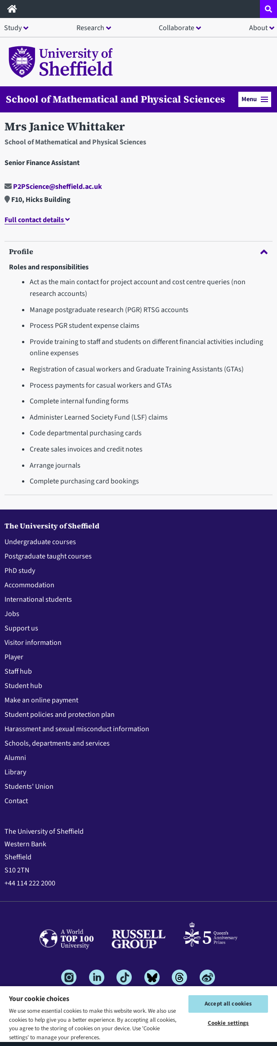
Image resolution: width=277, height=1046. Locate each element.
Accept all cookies (228, 1004)
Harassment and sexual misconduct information (76, 729)
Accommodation (29, 585)
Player (13, 657)
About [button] (258, 28)
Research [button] (90, 28)
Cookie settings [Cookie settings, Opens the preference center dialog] (228, 1023)
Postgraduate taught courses (48, 556)
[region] (138, 1015)
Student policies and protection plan (59, 715)
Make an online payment (41, 700)
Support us (21, 628)
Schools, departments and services (57, 743)
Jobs (11, 614)
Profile (138, 251)
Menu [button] (254, 99)
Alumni (15, 758)
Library (15, 772)
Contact (16, 801)
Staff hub (18, 671)
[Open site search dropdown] (268, 9)
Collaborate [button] (176, 28)
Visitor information (33, 643)
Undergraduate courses (40, 542)
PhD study (19, 571)
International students (38, 599)
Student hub (23, 686)
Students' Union (29, 786)
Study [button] (13, 28)
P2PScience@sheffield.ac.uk (53, 187)
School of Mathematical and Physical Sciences (115, 99)
